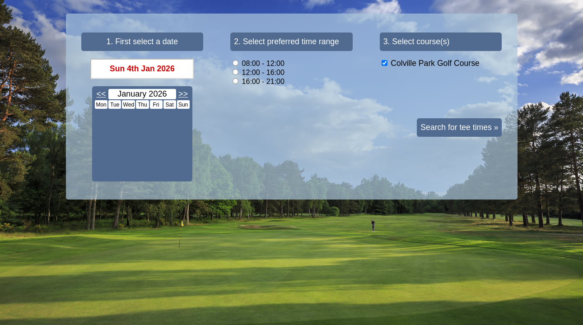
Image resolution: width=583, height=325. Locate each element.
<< (101, 93)
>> (183, 93)
